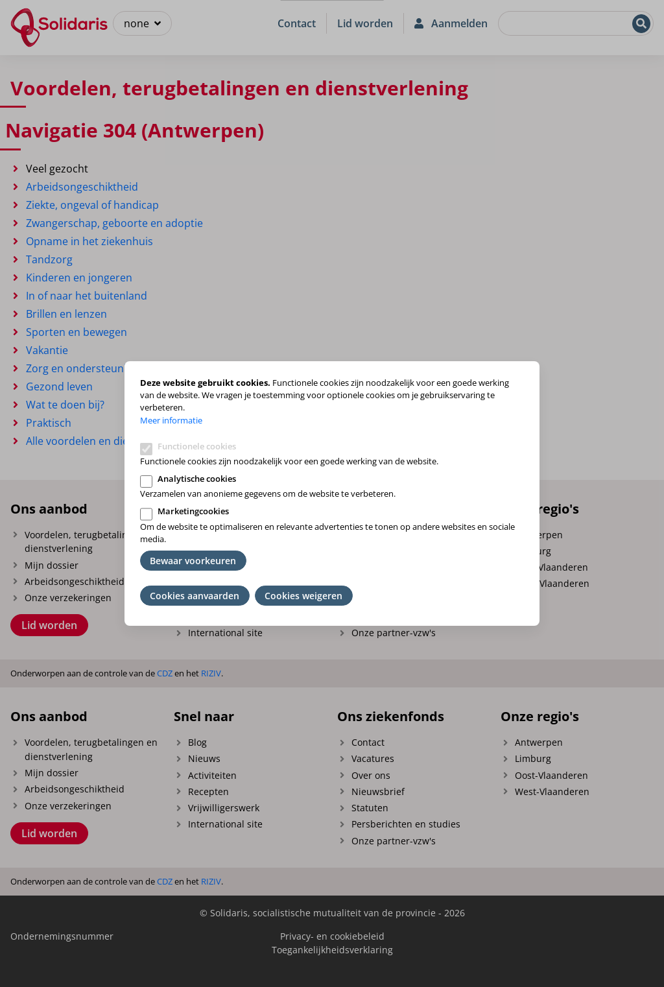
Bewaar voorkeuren (193, 560)
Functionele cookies (197, 446)
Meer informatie (171, 420)
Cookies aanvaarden (194, 595)
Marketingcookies (193, 511)
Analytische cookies (197, 478)
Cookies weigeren (303, 595)
